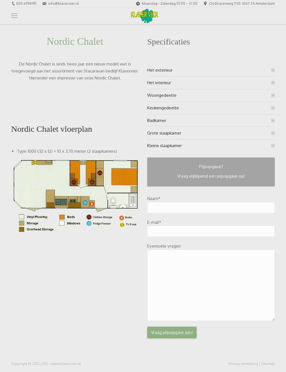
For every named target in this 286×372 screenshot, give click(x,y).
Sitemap (268, 363)
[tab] (211, 70)
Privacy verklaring (243, 363)
